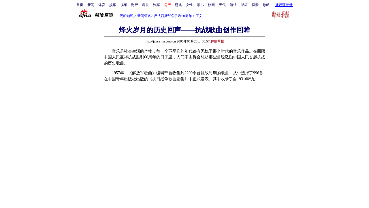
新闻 (90, 5)
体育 (101, 5)
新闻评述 (144, 16)
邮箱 (244, 5)
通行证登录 (284, 5)
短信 (233, 5)
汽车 (156, 5)
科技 (145, 5)
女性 (189, 5)
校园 (211, 5)
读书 (200, 5)
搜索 (255, 5)
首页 (79, 5)
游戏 (178, 5)
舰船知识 (126, 16)
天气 (222, 5)
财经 (134, 5)
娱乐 (112, 5)
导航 (266, 5)
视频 (123, 5)
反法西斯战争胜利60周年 (173, 16)
